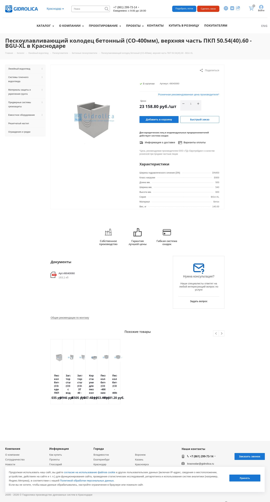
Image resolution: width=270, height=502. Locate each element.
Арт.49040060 (67, 273)
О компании (70, 26)
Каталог (44, 26)
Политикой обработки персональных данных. (87, 480)
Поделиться (209, 70)
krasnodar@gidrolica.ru (200, 463)
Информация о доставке (157, 143)
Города (99, 449)
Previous (216, 334)
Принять (245, 478)
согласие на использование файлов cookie (89, 472)
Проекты (133, 26)
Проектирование (103, 26)
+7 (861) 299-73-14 (125, 7)
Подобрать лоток (184, 8)
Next (222, 334)
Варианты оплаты (192, 143)
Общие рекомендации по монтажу (70, 317)
